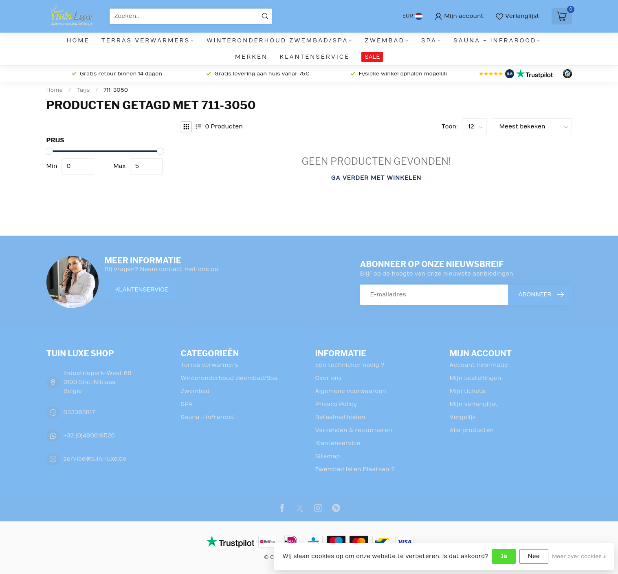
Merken (251, 56)
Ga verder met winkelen (376, 177)
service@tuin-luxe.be (95, 458)
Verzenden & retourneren (353, 430)
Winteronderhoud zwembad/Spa (277, 40)
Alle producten (472, 430)
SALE (372, 56)
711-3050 (115, 90)
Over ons (328, 378)
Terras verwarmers (145, 40)
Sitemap (327, 456)
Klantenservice (314, 56)
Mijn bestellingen (475, 378)
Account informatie (479, 365)
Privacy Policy (336, 404)
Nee (534, 556)
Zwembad (385, 40)
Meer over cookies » (579, 556)
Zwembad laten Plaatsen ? (355, 469)
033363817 (79, 412)
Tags (83, 90)
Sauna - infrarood (494, 40)
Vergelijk (463, 417)
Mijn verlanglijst (474, 404)
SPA (429, 40)
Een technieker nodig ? (349, 365)
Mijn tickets (467, 391)
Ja (504, 556)
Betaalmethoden (340, 417)
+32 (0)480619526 (89, 435)
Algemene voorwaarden (350, 391)
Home (78, 40)
